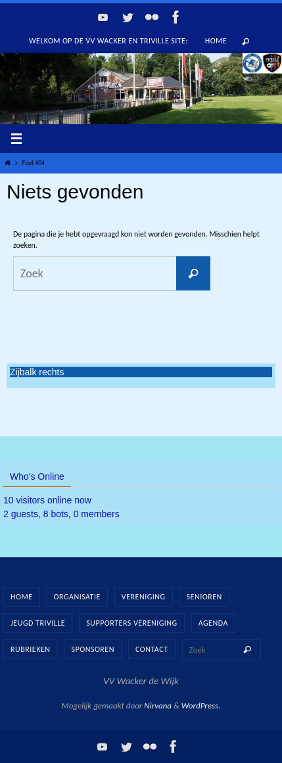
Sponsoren (92, 649)
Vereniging (144, 596)
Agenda (213, 623)
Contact (151, 649)
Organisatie (77, 596)
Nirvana (158, 705)
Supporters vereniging (131, 623)
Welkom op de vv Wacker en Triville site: (108, 40)
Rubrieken (30, 649)
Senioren (204, 596)
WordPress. (201, 705)
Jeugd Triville (38, 623)
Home (216, 40)
